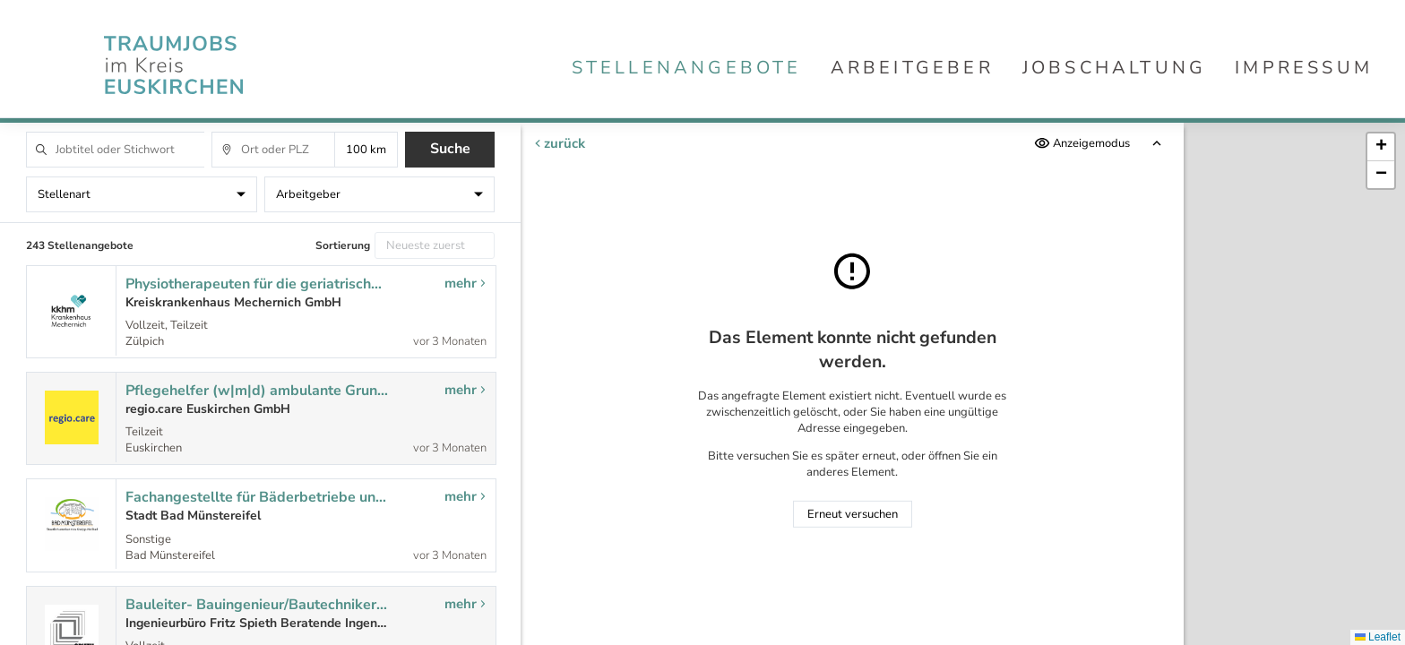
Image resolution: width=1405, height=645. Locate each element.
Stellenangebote (687, 68)
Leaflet (1378, 637)
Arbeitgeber (912, 68)
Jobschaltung (1114, 68)
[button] (1380, 147)
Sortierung (342, 245)
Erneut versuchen (852, 514)
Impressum (1304, 68)
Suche (450, 149)
